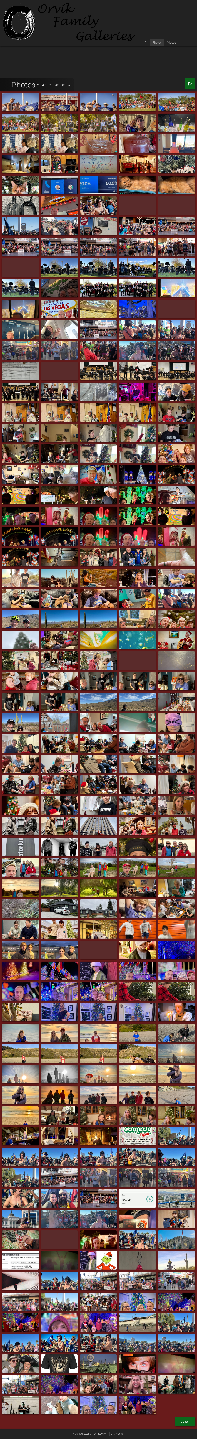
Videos (171, 42)
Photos (157, 42)
